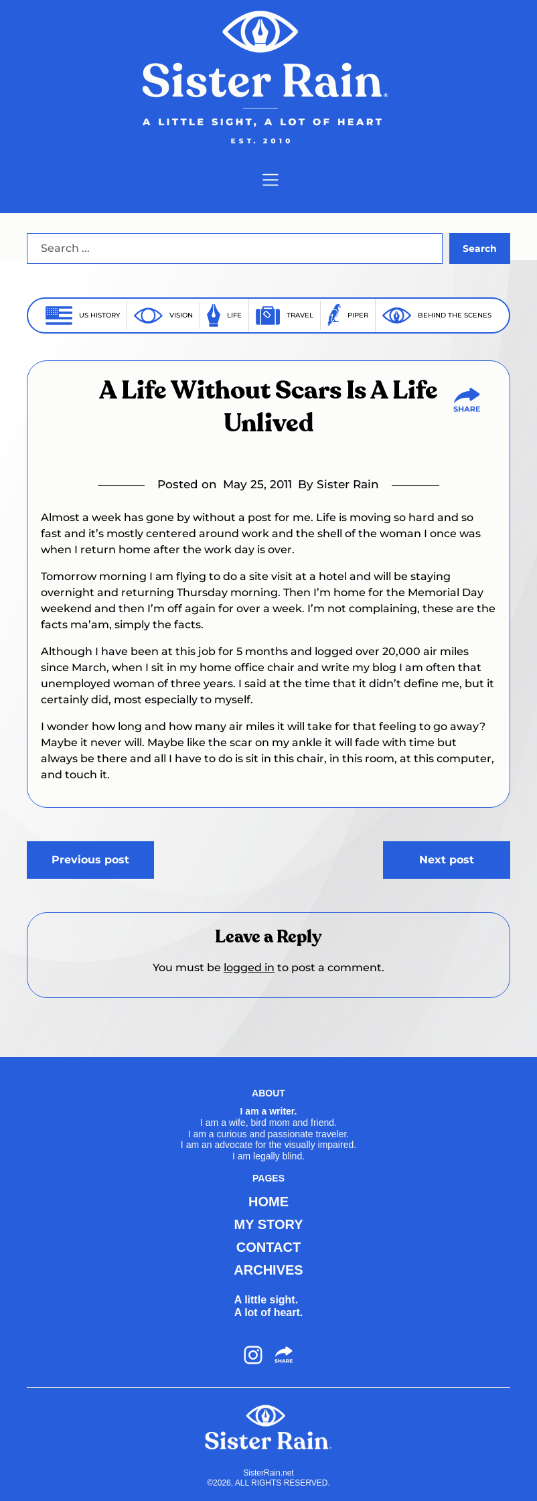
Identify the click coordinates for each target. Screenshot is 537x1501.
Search (480, 248)
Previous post (90, 859)
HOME (268, 1201)
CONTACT (268, 1247)
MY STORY (268, 1224)
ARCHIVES (268, 1270)
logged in (249, 967)
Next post (446, 859)
